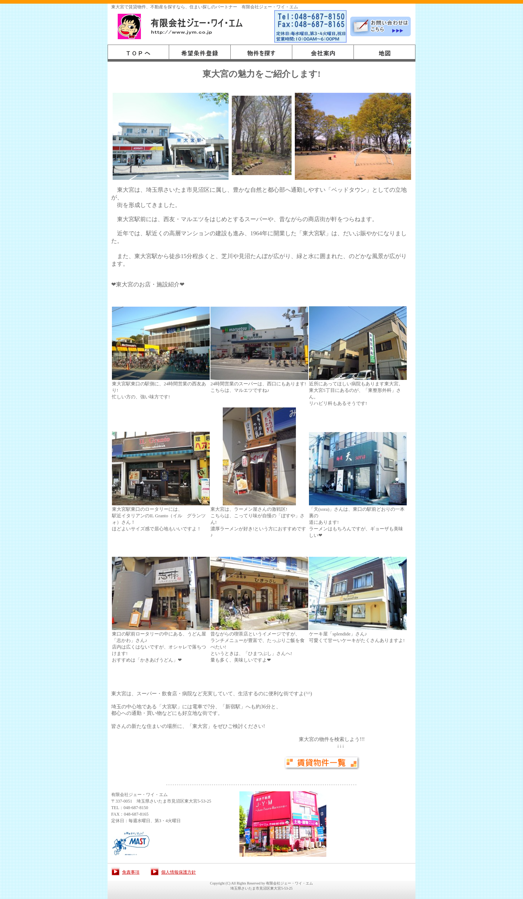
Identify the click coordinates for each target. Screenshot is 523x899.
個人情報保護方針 (178, 872)
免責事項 (130, 872)
